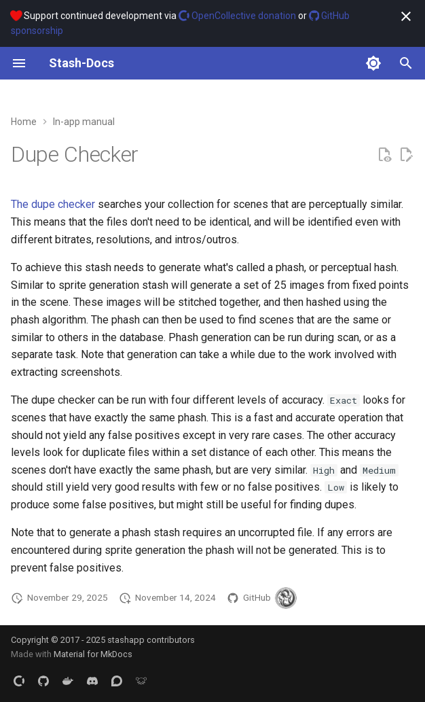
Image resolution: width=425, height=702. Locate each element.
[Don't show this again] (406, 16)
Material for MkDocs (93, 654)
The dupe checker (53, 204)
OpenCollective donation (237, 15)
